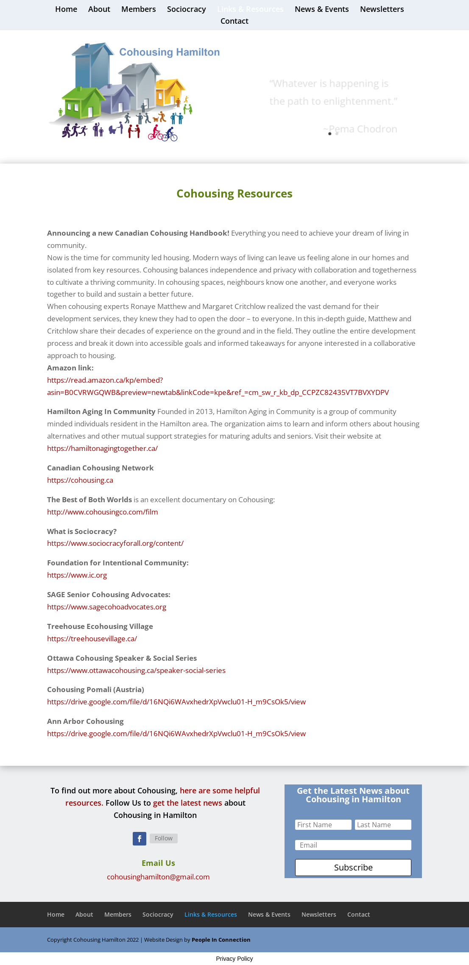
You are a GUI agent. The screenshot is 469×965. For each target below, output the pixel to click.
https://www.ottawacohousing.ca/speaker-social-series (136, 670)
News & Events (322, 10)
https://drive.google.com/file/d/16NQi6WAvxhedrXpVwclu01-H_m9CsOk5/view (176, 701)
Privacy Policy (234, 958)
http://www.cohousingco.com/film (102, 512)
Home (66, 10)
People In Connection (221, 939)
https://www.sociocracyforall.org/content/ (115, 543)
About (99, 10)
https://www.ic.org (77, 575)
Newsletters (382, 10)
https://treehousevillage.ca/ (92, 638)
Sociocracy (186, 10)
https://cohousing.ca (80, 480)
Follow (164, 838)
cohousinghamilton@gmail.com (158, 877)
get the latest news (187, 803)
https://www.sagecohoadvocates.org (106, 607)
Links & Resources (250, 10)
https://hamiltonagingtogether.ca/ (102, 448)
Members (138, 10)
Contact (234, 22)
